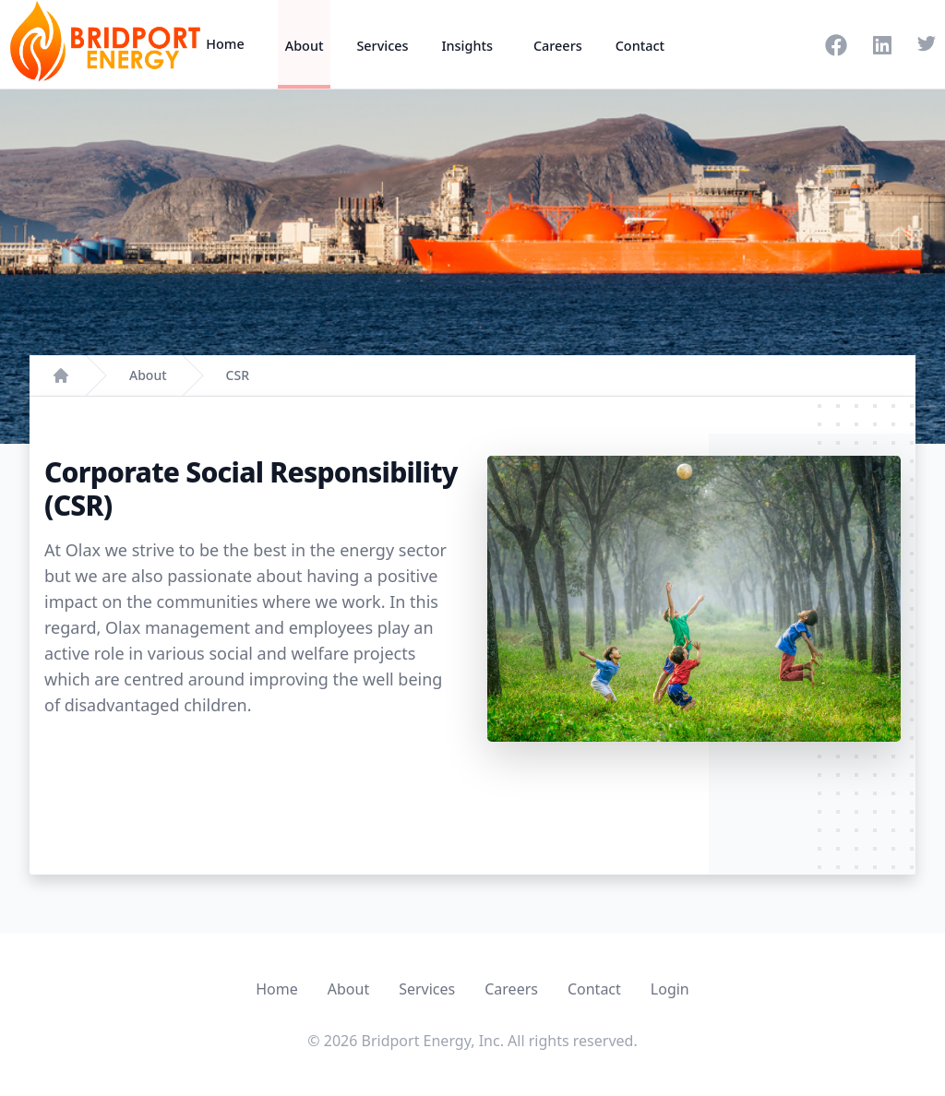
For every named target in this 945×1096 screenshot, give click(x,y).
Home (225, 44)
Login (670, 989)
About (304, 45)
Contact (640, 45)
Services (382, 45)
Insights (466, 45)
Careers (557, 45)
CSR (237, 375)
